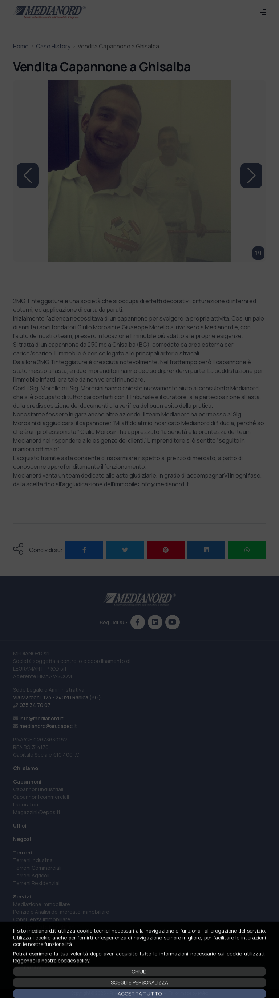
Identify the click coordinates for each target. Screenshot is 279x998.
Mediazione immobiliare (41, 904)
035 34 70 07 (35, 704)
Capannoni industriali (38, 789)
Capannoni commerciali (41, 796)
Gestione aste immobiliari (43, 926)
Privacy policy (122, 993)
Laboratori (25, 804)
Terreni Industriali (34, 860)
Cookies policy (152, 993)
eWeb (203, 993)
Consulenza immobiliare (41, 919)
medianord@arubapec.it (48, 726)
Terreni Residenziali (37, 883)
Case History (53, 46)
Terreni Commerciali (37, 867)
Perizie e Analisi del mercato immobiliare (61, 911)
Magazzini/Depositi (36, 812)
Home (21, 46)
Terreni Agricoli (31, 875)
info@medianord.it (42, 718)
